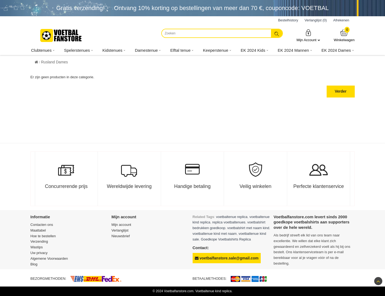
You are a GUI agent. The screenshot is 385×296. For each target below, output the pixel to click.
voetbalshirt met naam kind (248, 228)
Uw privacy (39, 253)
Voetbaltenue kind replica (213, 291)
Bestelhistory (288, 20)
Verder (341, 91)
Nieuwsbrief (121, 236)
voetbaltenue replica (231, 217)
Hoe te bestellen (43, 236)
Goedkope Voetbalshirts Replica (226, 239)
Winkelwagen (344, 35)
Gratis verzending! (80, 8)
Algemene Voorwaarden (49, 258)
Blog (34, 264)
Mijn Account (308, 35)
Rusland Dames (54, 62)
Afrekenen (341, 20)
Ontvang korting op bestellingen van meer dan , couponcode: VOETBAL (221, 8)
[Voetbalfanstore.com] (62, 35)
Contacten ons (42, 225)
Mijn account (121, 225)
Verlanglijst (120, 230)
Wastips (37, 247)
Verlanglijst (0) (315, 20)
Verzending (39, 241)
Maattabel (38, 230)
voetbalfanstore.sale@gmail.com (227, 258)
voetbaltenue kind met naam (215, 234)
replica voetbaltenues (229, 222)
